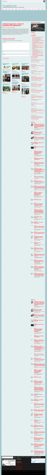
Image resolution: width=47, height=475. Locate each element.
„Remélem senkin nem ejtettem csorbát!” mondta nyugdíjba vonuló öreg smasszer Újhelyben (15, 83)
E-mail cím (3, 54)
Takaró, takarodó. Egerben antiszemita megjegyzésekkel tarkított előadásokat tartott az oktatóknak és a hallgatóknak (37, 117)
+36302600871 (18, 460)
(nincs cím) (33, 49)
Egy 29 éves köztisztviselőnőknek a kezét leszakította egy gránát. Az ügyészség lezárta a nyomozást (37, 97)
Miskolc (3, 9)
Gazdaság (16, 9)
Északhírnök (10, 5)
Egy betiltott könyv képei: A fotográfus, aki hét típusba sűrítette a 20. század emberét (25, 74)
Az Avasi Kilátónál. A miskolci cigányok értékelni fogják (6, 85)
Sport (32, 9)
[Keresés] (44, 1)
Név (2, 51)
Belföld (6, 9)
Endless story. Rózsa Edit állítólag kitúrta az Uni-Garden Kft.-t (6, 64)
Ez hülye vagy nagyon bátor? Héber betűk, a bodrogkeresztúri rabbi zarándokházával (6, 72)
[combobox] (7, 457)
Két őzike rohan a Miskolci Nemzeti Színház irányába (15, 73)
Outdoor (29, 9)
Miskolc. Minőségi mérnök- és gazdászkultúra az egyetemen (25, 64)
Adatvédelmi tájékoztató (20, 467)
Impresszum (18, 464)
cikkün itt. (21, 34)
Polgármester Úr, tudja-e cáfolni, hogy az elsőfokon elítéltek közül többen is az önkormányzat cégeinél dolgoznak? (38, 110)
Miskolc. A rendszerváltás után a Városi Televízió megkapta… (15, 64)
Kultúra (12, 9)
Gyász (35, 9)
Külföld (19, 9)
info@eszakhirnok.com (19, 463)
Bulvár (9, 9)
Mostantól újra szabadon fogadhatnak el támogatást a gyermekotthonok (25, 86)
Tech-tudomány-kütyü (24, 9)
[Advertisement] (23, 15)
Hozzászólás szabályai (20, 466)
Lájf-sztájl (38, 9)
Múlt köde (42, 9)
